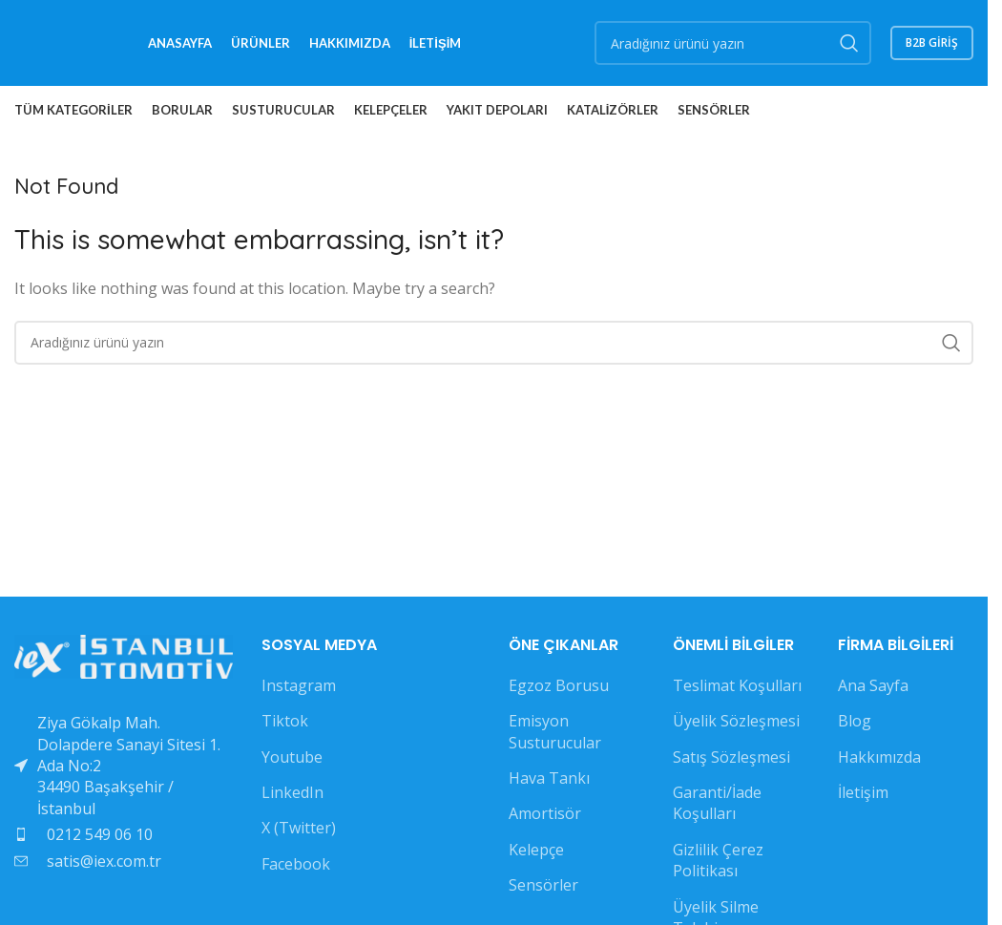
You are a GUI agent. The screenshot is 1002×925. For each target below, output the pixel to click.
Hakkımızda (879, 756)
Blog (854, 720)
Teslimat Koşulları (737, 685)
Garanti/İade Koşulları (717, 803)
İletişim (863, 792)
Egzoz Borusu (559, 685)
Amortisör (545, 813)
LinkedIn (292, 792)
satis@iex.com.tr (104, 861)
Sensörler (543, 884)
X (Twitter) (298, 827)
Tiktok (284, 720)
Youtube (292, 756)
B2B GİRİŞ (932, 42)
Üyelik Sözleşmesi (736, 720)
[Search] (733, 43)
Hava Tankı (549, 777)
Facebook (295, 863)
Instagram (298, 685)
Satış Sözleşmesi (731, 756)
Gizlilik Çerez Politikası (718, 860)
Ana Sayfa (873, 685)
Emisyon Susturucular (555, 731)
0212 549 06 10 (100, 834)
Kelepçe (536, 849)
